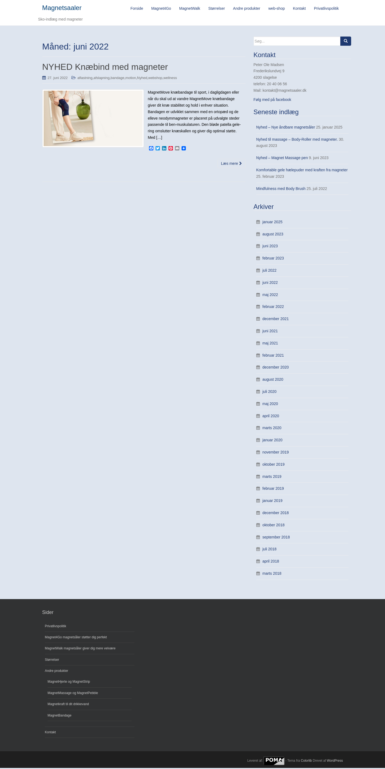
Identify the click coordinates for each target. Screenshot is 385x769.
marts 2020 (272, 429)
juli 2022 (270, 271)
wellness (170, 79)
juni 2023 (270, 247)
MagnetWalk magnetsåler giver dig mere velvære (80, 649)
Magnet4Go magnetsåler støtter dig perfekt (76, 638)
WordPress (335, 762)
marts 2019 (272, 477)
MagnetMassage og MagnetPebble (73, 694)
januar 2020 (273, 441)
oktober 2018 (274, 526)
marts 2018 (272, 574)
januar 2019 (273, 501)
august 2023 (273, 235)
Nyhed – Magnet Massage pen (282, 159)
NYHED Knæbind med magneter (105, 68)
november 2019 (276, 453)
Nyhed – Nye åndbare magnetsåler (285, 128)
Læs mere (231, 164)
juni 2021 (270, 332)
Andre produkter (56, 672)
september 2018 (276, 538)
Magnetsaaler (62, 8)
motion (130, 79)
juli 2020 (270, 392)
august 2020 (273, 380)
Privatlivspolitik (55, 627)
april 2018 (271, 562)
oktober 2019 (274, 465)
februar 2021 (273, 356)
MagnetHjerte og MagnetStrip (69, 683)
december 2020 (276, 368)
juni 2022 (270, 283)
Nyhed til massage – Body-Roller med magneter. (297, 140)
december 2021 (276, 320)
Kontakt (50, 733)
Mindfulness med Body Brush (281, 189)
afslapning (101, 79)
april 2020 (271, 417)
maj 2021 (270, 344)
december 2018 (276, 513)
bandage (117, 79)
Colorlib (306, 762)
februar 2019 (273, 489)
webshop (155, 79)
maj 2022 (270, 295)
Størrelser (52, 660)
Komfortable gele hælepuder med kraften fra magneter (302, 171)
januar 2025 (273, 223)
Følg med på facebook (272, 100)
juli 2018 (270, 550)
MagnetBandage (60, 716)
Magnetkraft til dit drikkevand (68, 705)
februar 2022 (273, 307)
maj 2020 (270, 404)
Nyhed (142, 79)
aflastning (85, 79)
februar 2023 (273, 259)
